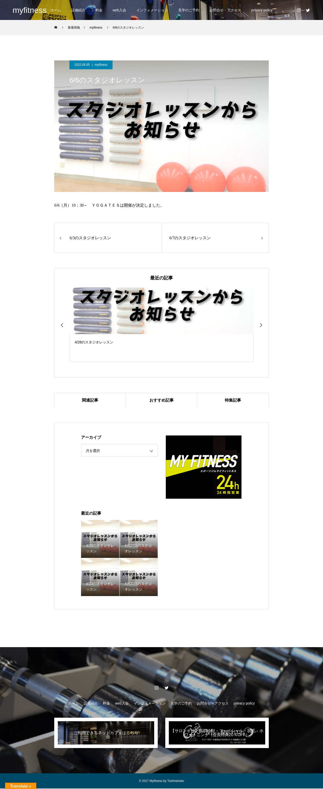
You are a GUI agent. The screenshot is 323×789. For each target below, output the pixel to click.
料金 (98, 10)
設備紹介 (78, 10)
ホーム (55, 10)
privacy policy (262, 10)
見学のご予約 (188, 10)
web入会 (119, 10)
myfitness (101, 65)
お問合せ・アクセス (225, 10)
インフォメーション (152, 10)
